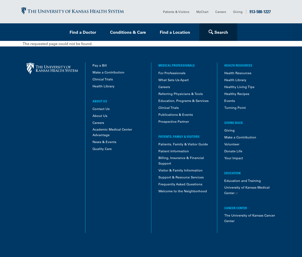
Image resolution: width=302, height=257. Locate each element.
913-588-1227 (260, 11)
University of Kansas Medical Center (247, 190)
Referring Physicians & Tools (180, 94)
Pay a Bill (99, 65)
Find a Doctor (83, 32)
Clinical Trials (102, 79)
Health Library (103, 86)
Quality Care (102, 149)
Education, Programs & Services (183, 101)
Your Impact (233, 158)
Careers (220, 12)
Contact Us (101, 109)
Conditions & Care (128, 32)
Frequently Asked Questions (180, 184)
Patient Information (173, 151)
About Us (99, 116)
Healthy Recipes (236, 94)
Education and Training (242, 181)
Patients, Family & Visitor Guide (183, 144)
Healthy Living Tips (239, 87)
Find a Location (175, 32)
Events (229, 101)
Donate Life (233, 151)
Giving (238, 12)
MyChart (202, 12)
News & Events (104, 142)
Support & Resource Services (181, 177)
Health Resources (237, 73)
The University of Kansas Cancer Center (249, 218)
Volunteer (231, 144)
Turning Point (235, 108)
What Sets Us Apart (173, 80)
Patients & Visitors (176, 12)
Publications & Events (175, 115)
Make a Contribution (108, 72)
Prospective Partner (173, 121)
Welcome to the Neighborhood (182, 191)
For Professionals (171, 73)
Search (221, 32)
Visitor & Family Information (180, 170)
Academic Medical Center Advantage (112, 132)
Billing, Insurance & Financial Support (181, 160)
